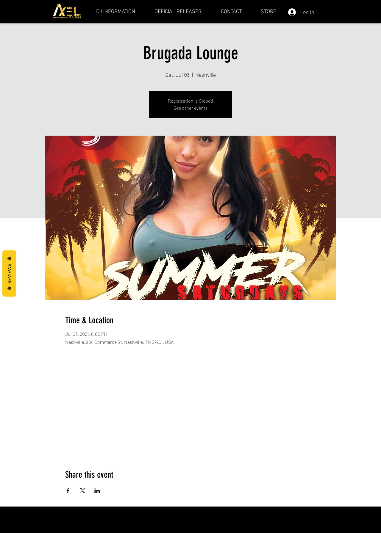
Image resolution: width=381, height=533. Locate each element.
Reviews (9, 273)
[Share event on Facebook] (68, 490)
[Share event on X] (82, 490)
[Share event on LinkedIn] (97, 490)
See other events (191, 108)
